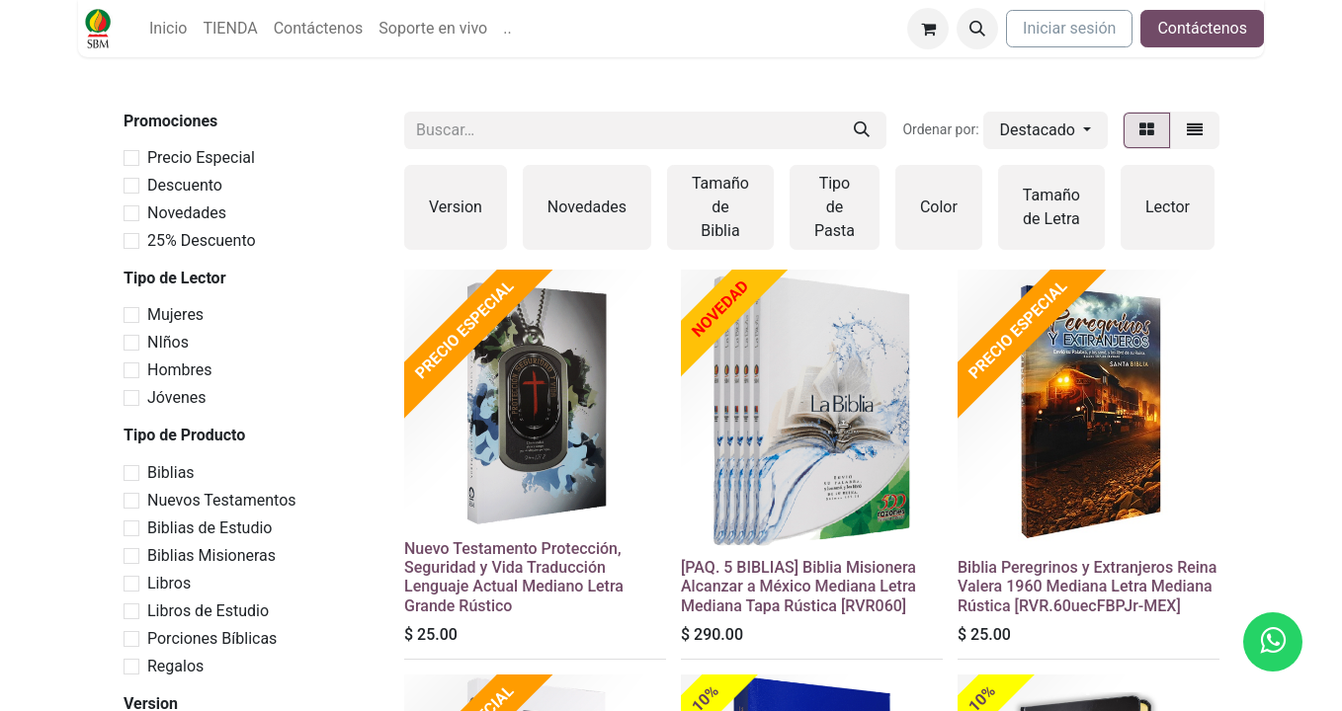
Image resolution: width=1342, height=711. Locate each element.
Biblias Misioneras (211, 555)
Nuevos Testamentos (221, 500)
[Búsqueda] (861, 130)
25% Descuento (201, 240)
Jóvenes (177, 397)
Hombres (179, 369)
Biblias (171, 472)
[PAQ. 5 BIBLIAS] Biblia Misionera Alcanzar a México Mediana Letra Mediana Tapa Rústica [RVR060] (798, 586)
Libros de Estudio (208, 610)
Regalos (175, 666)
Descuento (184, 185)
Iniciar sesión (1069, 28)
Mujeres (175, 314)
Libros (169, 583)
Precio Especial (201, 157)
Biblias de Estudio (209, 527)
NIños (168, 342)
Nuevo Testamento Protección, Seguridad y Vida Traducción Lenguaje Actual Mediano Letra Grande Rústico (514, 577)
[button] (977, 28)
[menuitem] (168, 28)
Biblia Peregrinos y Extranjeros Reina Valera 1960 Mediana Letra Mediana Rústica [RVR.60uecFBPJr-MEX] (1087, 586)
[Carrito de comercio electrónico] (928, 28)
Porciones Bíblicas (212, 638)
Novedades (186, 212)
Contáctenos (1202, 28)
